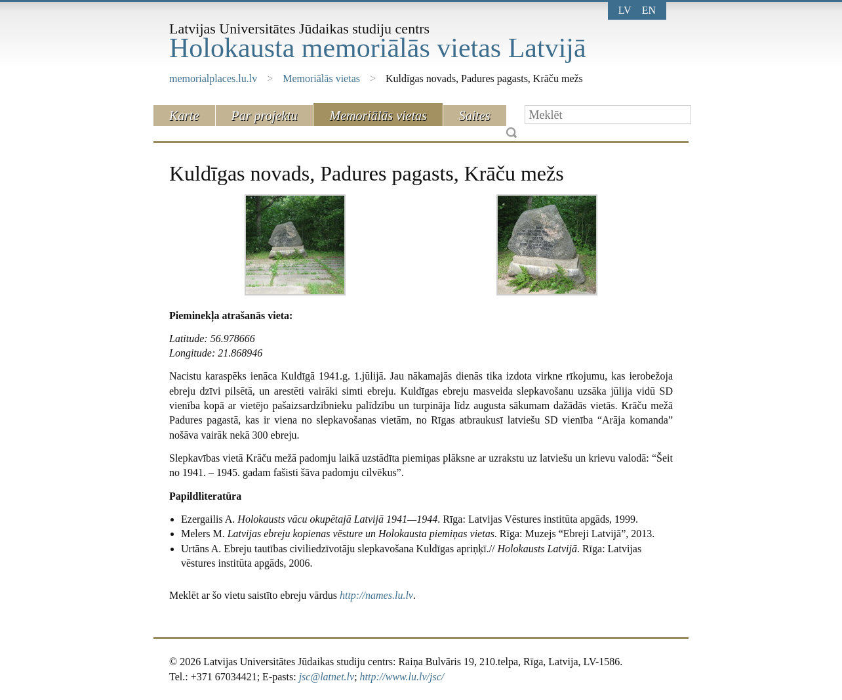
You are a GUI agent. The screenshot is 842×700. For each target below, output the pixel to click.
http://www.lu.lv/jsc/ (402, 676)
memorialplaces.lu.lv (213, 78)
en (649, 10)
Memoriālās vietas (321, 78)
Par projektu (264, 115)
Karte (184, 115)
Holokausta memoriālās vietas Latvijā (377, 48)
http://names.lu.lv (376, 595)
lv (625, 10)
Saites (475, 115)
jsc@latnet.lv (326, 676)
